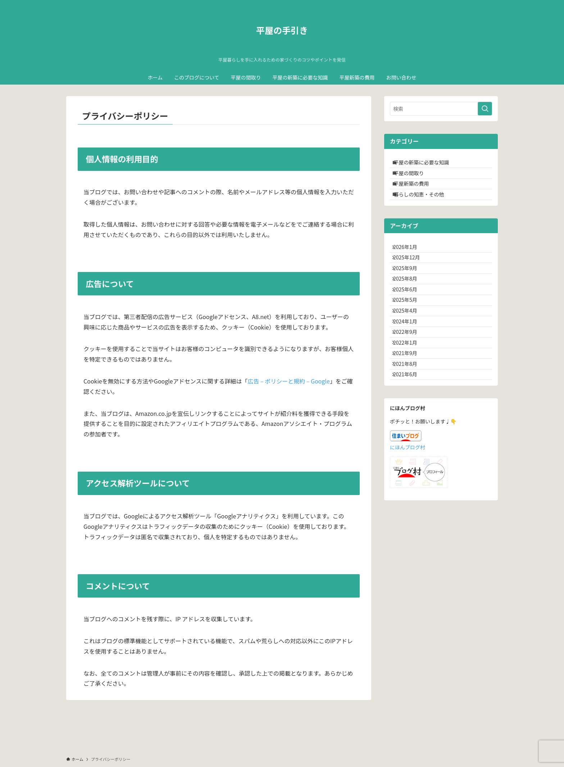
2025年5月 (409, 341)
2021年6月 (409, 445)
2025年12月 (410, 281)
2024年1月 (409, 371)
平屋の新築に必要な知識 (426, 164)
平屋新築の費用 (416, 194)
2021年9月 (409, 415)
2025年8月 (409, 311)
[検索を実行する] (485, 108)
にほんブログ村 (407, 521)
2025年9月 (409, 296)
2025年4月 (409, 356)
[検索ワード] (441, 108)
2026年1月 (409, 266)
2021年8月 (409, 431)
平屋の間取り (414, 179)
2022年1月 (409, 400)
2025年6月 (409, 326)
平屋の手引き (282, 30)
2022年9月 (409, 386)
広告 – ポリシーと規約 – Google (288, 381)
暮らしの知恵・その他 (424, 209)
